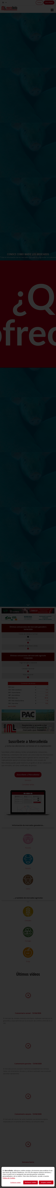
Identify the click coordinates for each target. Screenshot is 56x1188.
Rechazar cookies (30, 1182)
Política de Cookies (9, 1178)
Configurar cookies (15, 1182)
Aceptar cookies (46, 1182)
